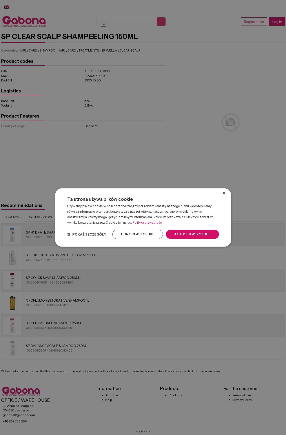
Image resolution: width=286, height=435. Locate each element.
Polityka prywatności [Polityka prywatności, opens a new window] (148, 222)
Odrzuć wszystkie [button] (134, 234)
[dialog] (143, 217)
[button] (86, 234)
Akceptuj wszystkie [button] (191, 234)
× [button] (224, 193)
